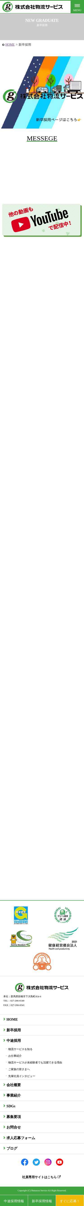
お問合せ (13, 1127)
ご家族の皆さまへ (19, 1069)
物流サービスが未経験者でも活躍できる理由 (35, 1062)
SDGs (10, 1106)
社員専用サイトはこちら (41, 1177)
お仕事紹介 (15, 1055)
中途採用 (13, 1040)
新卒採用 (13, 1030)
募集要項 (13, 1117)
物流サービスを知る (20, 1049)
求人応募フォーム (20, 1138)
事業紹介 (13, 1095)
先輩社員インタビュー (21, 1076)
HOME (10, 44)
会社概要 (13, 1085)
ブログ (11, 1148)
